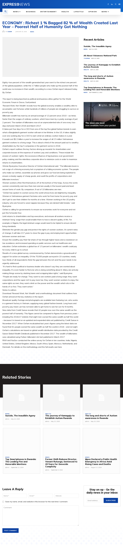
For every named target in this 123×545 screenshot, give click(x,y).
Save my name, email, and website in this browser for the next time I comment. (36, 502)
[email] (95, 500)
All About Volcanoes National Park (100, 55)
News (32, 31)
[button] (5, 11)
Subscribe (111, 500)
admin (10, 31)
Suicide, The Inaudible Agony (97, 46)
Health (86, 69)
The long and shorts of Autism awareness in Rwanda (98, 77)
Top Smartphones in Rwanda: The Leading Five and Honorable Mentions (102, 88)
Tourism (87, 58)
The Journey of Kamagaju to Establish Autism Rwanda (102, 65)
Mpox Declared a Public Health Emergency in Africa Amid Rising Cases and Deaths (101, 461)
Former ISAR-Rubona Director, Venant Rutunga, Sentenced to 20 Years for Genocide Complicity (61, 463)
